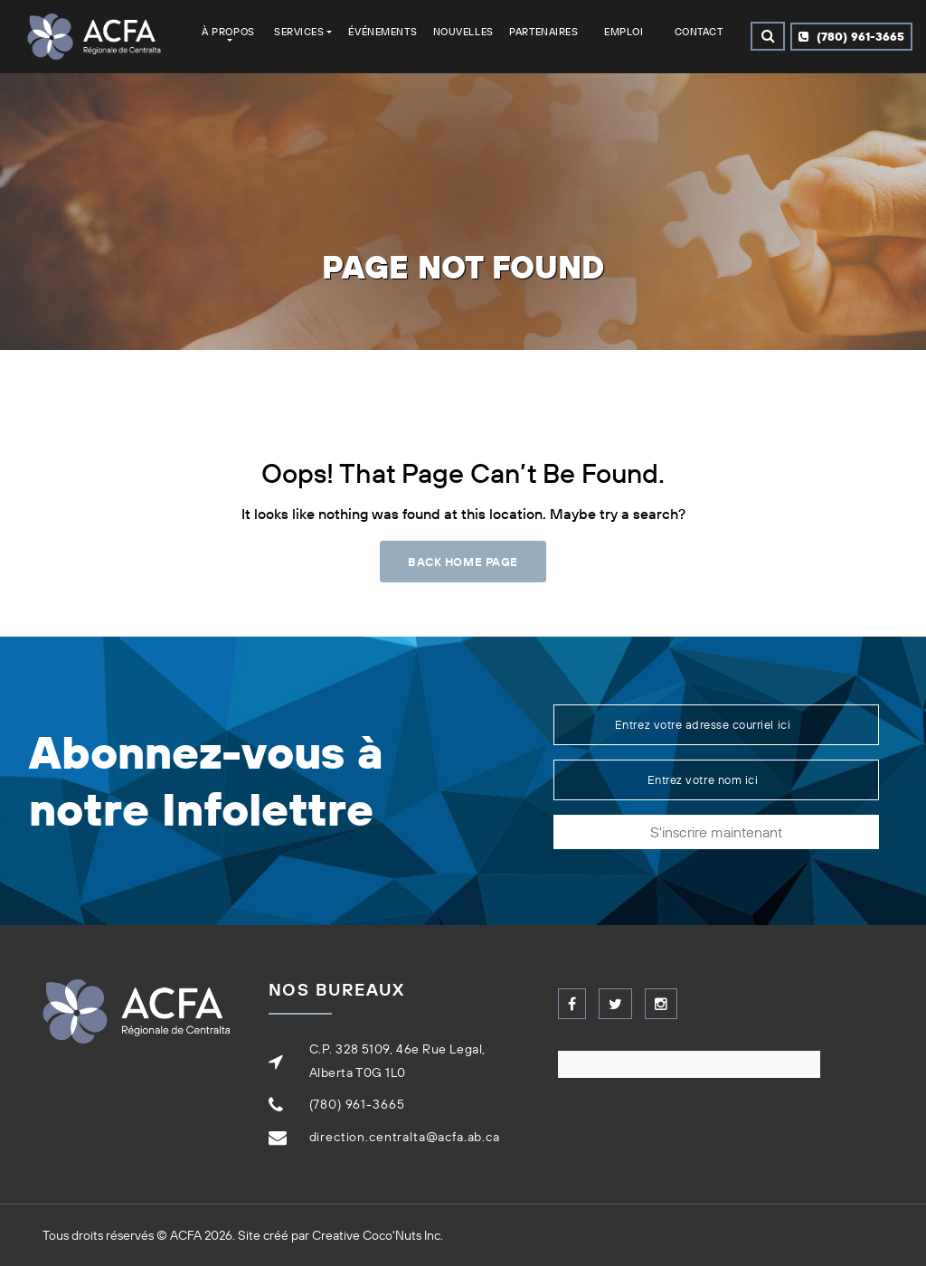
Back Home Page (462, 561)
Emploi (623, 31)
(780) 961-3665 (851, 36)
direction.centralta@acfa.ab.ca (404, 1137)
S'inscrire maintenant (716, 832)
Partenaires (543, 31)
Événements (382, 31)
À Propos (228, 31)
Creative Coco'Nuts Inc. (377, 1235)
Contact (699, 31)
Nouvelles (463, 31)
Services (299, 31)
